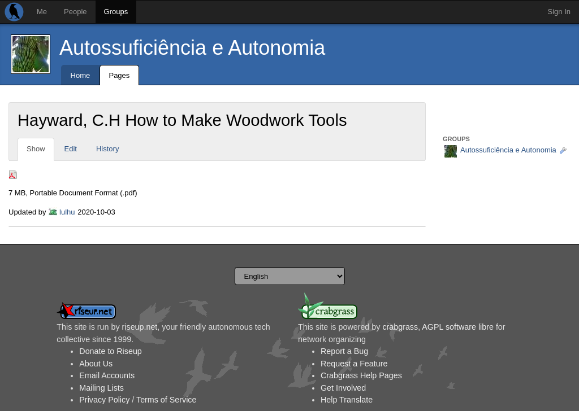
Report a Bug (344, 351)
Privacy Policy (104, 399)
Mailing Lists (101, 387)
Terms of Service (166, 399)
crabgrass (400, 326)
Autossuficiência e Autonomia (192, 47)
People (75, 11)
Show (36, 149)
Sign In (559, 11)
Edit (70, 149)
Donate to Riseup (110, 351)
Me (42, 11)
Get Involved (343, 387)
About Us (96, 363)
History (107, 149)
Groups (116, 11)
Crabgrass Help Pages (361, 375)
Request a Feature (354, 363)
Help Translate (347, 399)
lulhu (67, 212)
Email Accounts (107, 375)
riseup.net (140, 326)
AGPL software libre (458, 326)
